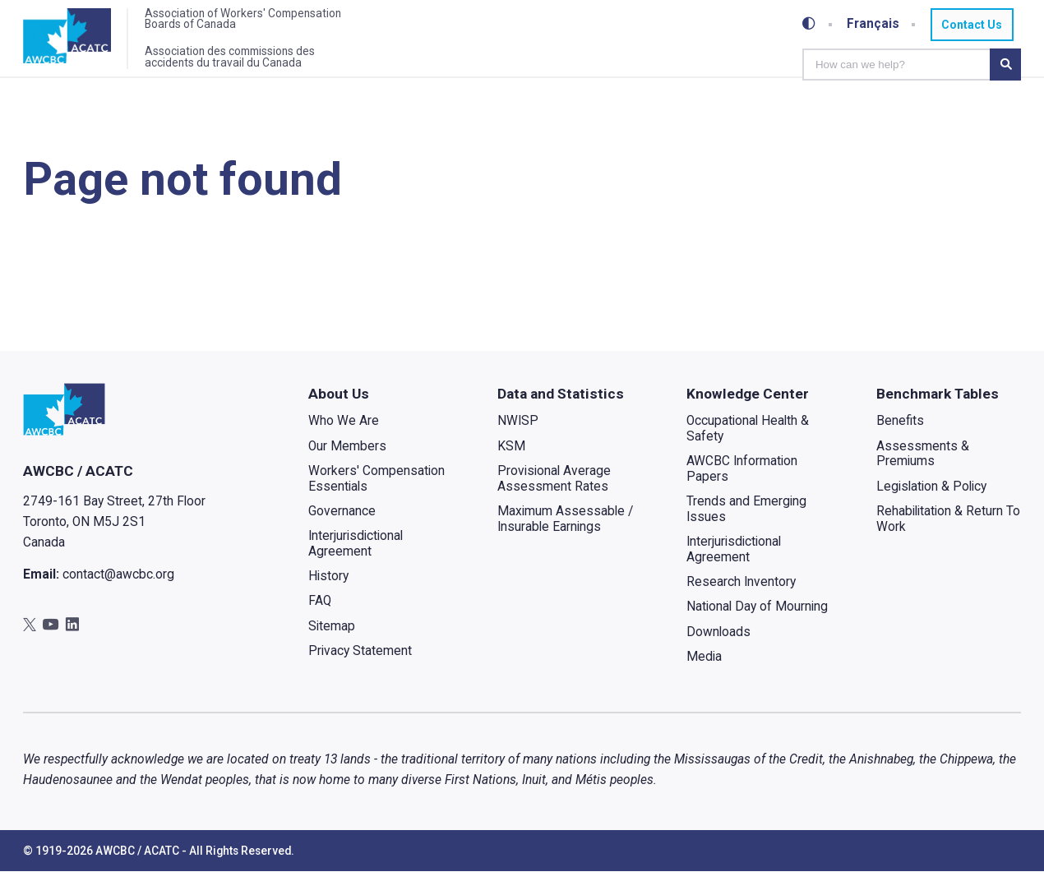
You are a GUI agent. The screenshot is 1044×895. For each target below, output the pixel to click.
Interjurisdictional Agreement (355, 566)
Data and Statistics (561, 416)
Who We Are (343, 444)
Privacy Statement (360, 674)
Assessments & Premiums (922, 477)
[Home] (77, 43)
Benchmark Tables (937, 416)
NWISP (518, 444)
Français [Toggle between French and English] (874, 23)
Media (705, 679)
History (328, 599)
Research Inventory (742, 605)
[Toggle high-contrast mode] (809, 24)
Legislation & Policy (931, 509)
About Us (338, 416)
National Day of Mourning (758, 630)
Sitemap (331, 649)
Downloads (719, 655)
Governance (342, 534)
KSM (512, 469)
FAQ (319, 624)
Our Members (347, 469)
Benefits (900, 444)
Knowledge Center (748, 416)
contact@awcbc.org (118, 598)
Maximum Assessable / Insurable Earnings (566, 542)
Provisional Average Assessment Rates (555, 502)
